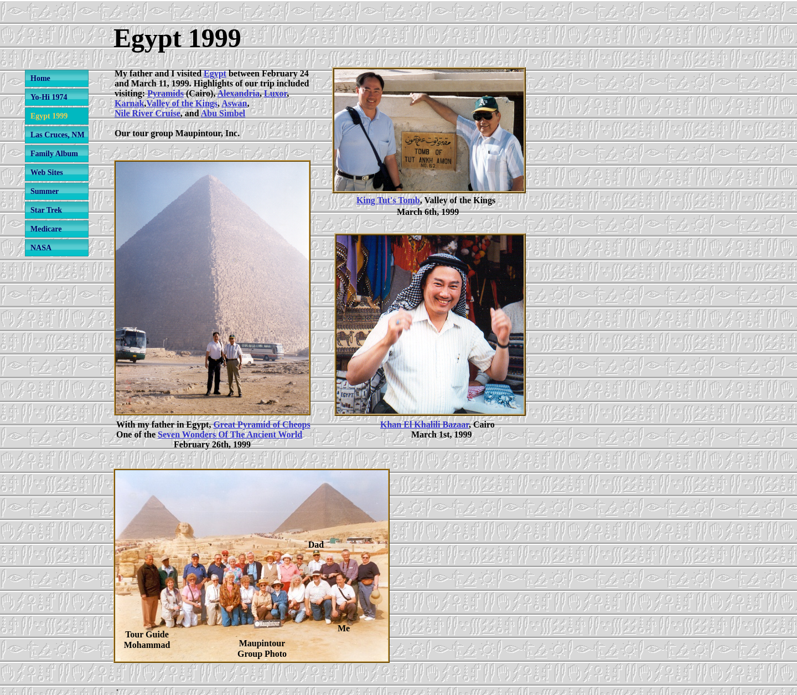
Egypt (215, 73)
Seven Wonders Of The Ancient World (230, 434)
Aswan (234, 103)
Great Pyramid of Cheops (261, 424)
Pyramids (165, 93)
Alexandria (239, 93)
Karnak (129, 103)
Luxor (275, 93)
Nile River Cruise (147, 113)
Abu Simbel (223, 113)
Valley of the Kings (182, 103)
